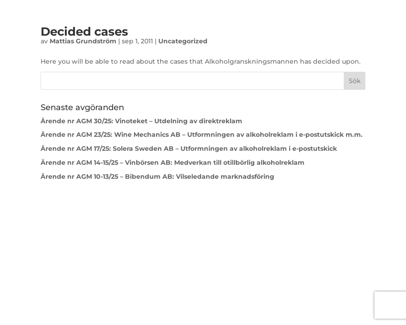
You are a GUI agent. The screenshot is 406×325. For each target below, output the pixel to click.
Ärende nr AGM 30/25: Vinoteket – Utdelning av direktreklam (141, 121)
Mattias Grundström (83, 41)
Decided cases (84, 31)
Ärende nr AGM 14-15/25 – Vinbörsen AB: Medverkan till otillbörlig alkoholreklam (172, 162)
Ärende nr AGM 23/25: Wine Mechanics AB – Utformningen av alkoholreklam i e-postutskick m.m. (202, 134)
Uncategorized (183, 41)
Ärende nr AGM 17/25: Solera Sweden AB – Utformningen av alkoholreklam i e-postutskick (189, 148)
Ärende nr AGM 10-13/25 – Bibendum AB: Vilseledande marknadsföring (158, 176)
